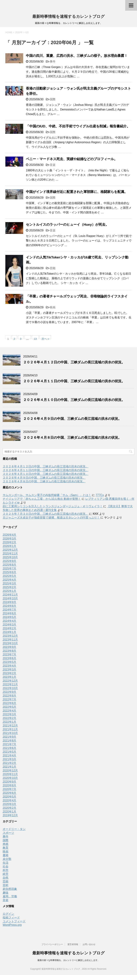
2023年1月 (9, 676)
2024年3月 (9, 624)
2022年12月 (10, 680)
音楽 (52, 164)
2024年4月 (9, 620)
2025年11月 (10, 553)
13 (35, 338)
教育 (5, 847)
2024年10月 (10, 598)
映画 (52, 307)
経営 (5, 873)
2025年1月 (9, 590)
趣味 (5, 892)
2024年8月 (9, 605)
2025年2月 (9, 587)
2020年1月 (9, 811)
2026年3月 (9, 538)
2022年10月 (10, 688)
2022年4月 (9, 710)
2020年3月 (9, 804)
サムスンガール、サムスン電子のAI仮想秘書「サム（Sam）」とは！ (47, 495)
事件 (52, 61)
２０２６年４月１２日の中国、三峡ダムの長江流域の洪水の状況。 (74, 362)
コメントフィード (14, 921)
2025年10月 (10, 557)
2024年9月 (9, 602)
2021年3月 (9, 759)
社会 (5, 866)
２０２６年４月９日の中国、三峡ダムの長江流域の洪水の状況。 (72, 419)
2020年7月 (9, 789)
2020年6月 (9, 792)
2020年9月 (9, 781)
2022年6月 (9, 703)
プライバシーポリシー (52, 944)
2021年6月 (9, 748)
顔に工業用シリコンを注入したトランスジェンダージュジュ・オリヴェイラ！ (53, 506)
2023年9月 (9, 647)
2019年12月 (10, 815)
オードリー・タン (14, 829)
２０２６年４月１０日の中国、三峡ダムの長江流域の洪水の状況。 (74, 400)
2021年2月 (9, 762)
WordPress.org (12, 924)
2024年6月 (9, 613)
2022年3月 (9, 714)
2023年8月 (9, 650)
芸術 (5, 885)
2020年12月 (10, 770)
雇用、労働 (10, 896)
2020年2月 (9, 807)
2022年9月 (9, 691)
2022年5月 (9, 706)
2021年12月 (10, 725)
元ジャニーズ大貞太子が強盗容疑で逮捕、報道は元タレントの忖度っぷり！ (51, 517)
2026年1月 (9, 546)
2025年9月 (9, 560)
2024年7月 (9, 609)
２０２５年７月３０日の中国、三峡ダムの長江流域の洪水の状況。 (45, 513)
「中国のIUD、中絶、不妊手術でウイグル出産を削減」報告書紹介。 (78, 126)
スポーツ (8, 832)
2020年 (19, 32)
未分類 (7, 858)
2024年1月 (9, 632)
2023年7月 (9, 654)
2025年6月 (9, 572)
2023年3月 (9, 669)
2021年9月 (9, 736)
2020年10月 (10, 777)
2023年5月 (9, 661)
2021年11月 (10, 729)
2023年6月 (9, 658)
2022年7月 (9, 699)
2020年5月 (9, 796)
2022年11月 (10, 684)
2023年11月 (10, 639)
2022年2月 (9, 718)
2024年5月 (9, 617)
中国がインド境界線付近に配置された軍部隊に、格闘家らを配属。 (77, 192)
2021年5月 (9, 751)
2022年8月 (9, 695)
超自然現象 (10, 888)
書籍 (5, 855)
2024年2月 (9, 628)
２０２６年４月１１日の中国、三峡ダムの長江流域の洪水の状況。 (74, 381)
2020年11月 (10, 774)
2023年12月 (10, 635)
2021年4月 (9, 755)
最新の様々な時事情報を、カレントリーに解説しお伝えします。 (68, 960)
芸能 (52, 268)
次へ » (45, 338)
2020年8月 (9, 785)
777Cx (100, 495)
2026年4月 (9, 534)
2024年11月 (10, 594)
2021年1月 (9, 766)
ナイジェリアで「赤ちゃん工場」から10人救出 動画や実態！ (42, 498)
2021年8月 (9, 740)
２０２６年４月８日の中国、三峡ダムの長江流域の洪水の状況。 (72, 437)
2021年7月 (9, 744)
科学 (5, 870)
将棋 (5, 844)
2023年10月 (10, 643)
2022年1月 (9, 721)
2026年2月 (9, 542)
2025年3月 (9, 583)
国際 (52, 99)
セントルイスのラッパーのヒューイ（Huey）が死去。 (67, 224)
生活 (5, 862)
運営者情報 (72, 944)
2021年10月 (10, 733)
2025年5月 (9, 575)
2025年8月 (9, 564)
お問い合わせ (89, 944)
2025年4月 (9, 579)
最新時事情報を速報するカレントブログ (68, 16)
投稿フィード (11, 917)
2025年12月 (10, 549)
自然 (5, 877)
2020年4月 (9, 800)
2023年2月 (9, 673)
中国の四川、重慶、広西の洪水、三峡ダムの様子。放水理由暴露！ (77, 56)
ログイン (8, 913)
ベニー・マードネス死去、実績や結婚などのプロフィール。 (71, 159)
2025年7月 (9, 568)
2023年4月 (9, 665)
